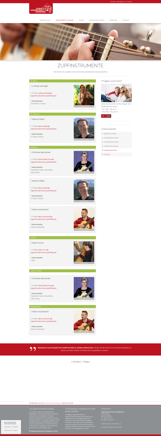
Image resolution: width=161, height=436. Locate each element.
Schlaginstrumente (111, 138)
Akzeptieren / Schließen (10, 427)
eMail (108, 116)
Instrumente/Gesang (65, 20)
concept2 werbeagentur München (111, 427)
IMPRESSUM (105, 424)
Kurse (81, 20)
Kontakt (129, 1)
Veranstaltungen (96, 20)
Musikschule (45, 20)
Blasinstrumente (110, 134)
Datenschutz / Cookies (10, 430)
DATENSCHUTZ (116, 424)
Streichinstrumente (111, 142)
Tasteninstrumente (111, 146)
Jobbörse (113, 20)
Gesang (107, 154)
